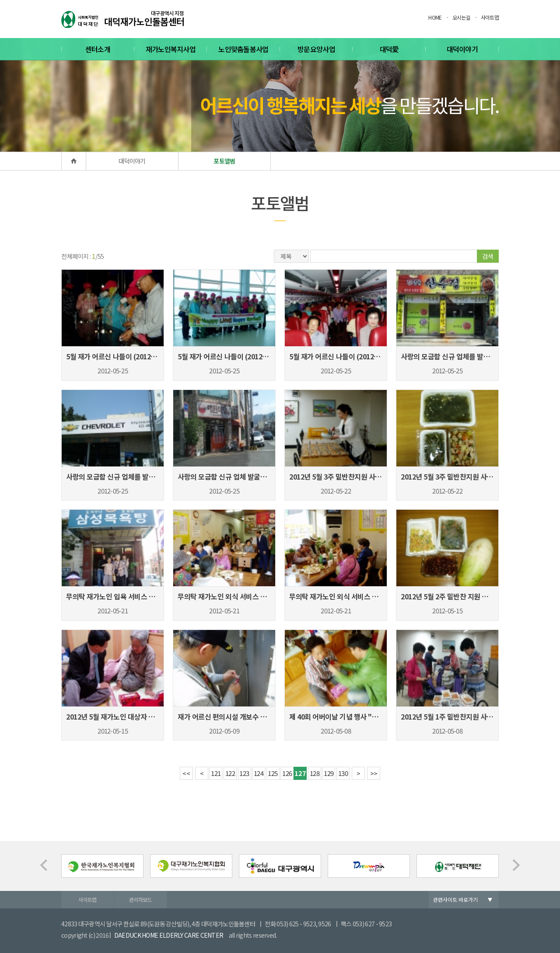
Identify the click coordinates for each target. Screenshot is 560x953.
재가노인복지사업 (171, 49)
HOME (434, 17)
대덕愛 (389, 49)
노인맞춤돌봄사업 (243, 49)
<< (186, 773)
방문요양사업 (316, 49)
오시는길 (461, 17)
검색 (488, 256)
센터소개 (97, 49)
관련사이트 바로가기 (455, 899)
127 (300, 773)
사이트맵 (490, 17)
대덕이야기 (462, 49)
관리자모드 (140, 899)
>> (374, 773)
